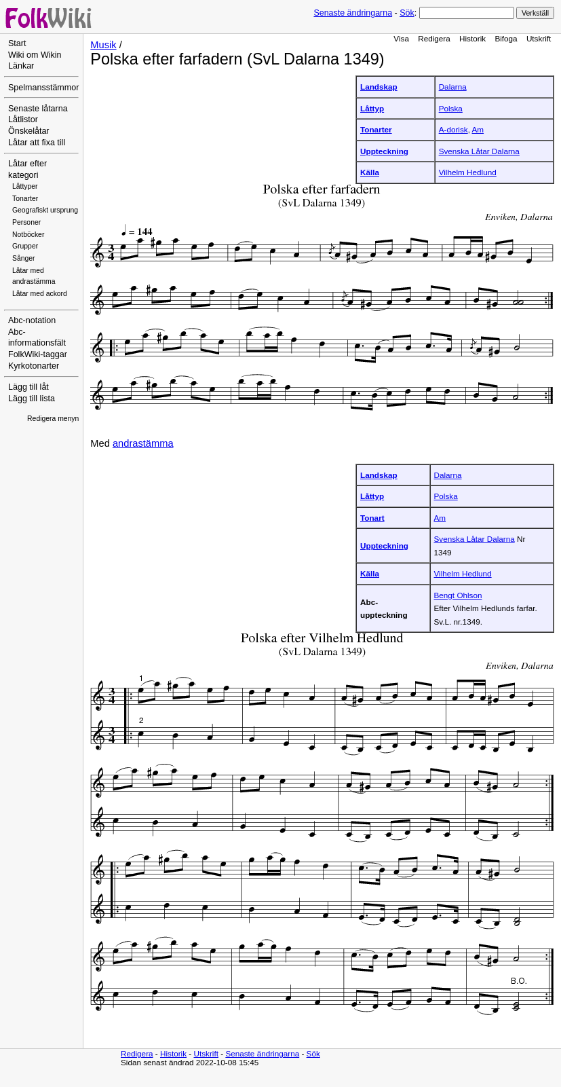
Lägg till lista (31, 398)
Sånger (23, 258)
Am (478, 129)
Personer (26, 222)
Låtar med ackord (39, 293)
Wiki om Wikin (35, 55)
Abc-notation (32, 320)
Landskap (379, 86)
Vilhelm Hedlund (468, 172)
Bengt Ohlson (458, 595)
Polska (451, 108)
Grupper (25, 246)
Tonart (372, 517)
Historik (472, 38)
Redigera (434, 38)
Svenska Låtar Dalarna (479, 151)
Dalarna (453, 86)
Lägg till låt (28, 387)
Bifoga (506, 38)
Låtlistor (23, 119)
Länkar (21, 66)
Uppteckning (384, 151)
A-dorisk (453, 129)
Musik (103, 44)
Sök (407, 13)
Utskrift (538, 38)
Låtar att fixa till (36, 142)
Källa (369, 172)
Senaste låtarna (38, 108)
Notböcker (28, 234)
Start (17, 43)
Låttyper (25, 186)
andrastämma (143, 443)
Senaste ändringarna (352, 13)
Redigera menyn (53, 418)
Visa (401, 38)
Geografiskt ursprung (45, 210)
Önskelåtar (29, 131)
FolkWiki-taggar (37, 354)
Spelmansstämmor (43, 87)
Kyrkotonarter (33, 366)
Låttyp (372, 108)
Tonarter (25, 198)
